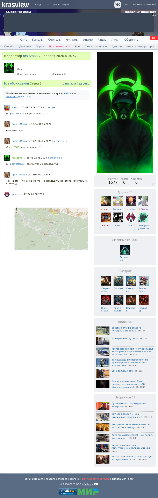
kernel (106, 224)
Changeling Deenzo (143, 225)
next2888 (30, 56)
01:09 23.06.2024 (32, 107)
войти (67, 93)
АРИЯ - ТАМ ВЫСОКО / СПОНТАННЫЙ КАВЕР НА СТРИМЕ (131, 447)
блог (131, 479)
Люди (115, 39)
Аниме (88, 39)
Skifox (143, 207)
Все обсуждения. (17, 83)
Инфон (88, 484)
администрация (33, 479)
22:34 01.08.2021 (34, 194)
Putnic (131, 207)
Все (77, 46)
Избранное (125, 397)
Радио (102, 39)
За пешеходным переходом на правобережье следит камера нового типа (130, 362)
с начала (69, 83)
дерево (84, 83)
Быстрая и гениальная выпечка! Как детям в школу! (131, 426)
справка (62, 479)
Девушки (25, 46)
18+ (125, 4)
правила (50, 479)
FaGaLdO (118, 207)
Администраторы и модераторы (133, 46)
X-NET (118, 224)
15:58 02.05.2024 (41, 174)
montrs (16, 194)
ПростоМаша (16, 113)
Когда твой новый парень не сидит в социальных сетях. (133, 458)
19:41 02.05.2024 (37, 157)
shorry (106, 207)
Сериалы (54, 39)
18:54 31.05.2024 (41, 124)
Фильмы (72, 39)
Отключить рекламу (144, 4)
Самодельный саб (122, 371)
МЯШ (14, 107)
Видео (125, 321)
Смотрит (125, 271)
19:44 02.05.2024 (41, 141)
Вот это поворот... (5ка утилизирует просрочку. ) (127, 415)
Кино (23, 39)
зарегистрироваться (18, 96)
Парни (40, 46)
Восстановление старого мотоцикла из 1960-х (126, 329)
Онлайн (9, 46)
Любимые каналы (125, 240)
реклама (75, 479)
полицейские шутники (125, 338)
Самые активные (96, 46)
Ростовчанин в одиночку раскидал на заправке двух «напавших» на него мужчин (132, 352)
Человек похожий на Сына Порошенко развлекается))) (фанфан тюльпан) (128, 384)
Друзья (124, 192)
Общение (131, 39)
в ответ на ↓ (50, 107)
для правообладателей (96, 479)
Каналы (37, 39)
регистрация (61, 4)
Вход (38, 4)
